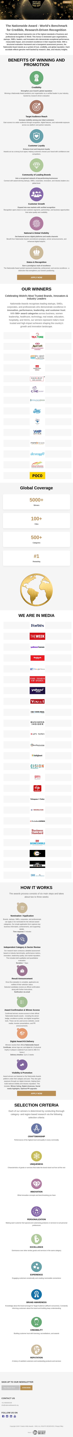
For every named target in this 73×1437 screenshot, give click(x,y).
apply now (36, 277)
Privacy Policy (59, 1426)
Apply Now (67, 2)
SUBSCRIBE (26, 1388)
